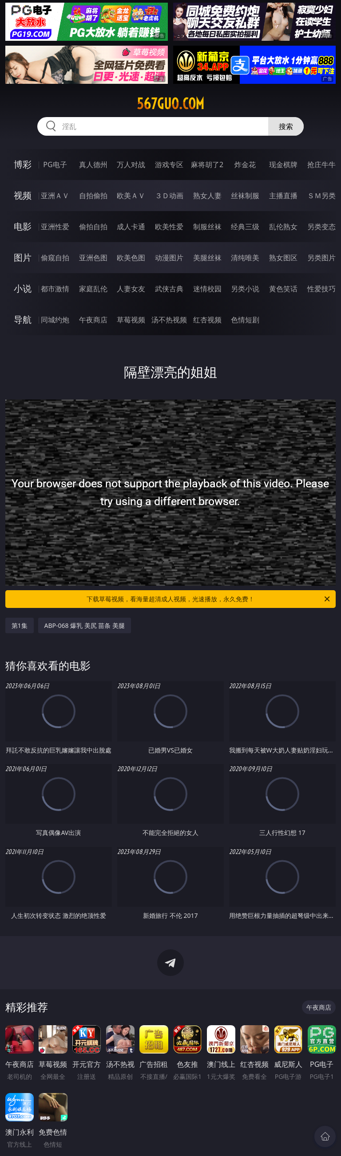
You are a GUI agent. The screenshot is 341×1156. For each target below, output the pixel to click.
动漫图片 (169, 258)
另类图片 (321, 258)
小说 (23, 288)
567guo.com (170, 104)
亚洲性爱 (55, 226)
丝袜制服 (245, 195)
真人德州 (93, 164)
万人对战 (131, 164)
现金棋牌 (283, 164)
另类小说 (245, 289)
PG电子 (55, 164)
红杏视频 (207, 320)
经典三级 (245, 226)
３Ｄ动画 (169, 195)
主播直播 (283, 195)
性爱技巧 (321, 289)
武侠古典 (169, 289)
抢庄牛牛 (321, 164)
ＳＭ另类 (321, 195)
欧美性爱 (169, 226)
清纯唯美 (245, 258)
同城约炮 (55, 320)
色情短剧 (245, 320)
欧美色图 (131, 258)
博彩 (23, 164)
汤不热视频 (169, 320)
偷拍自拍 (93, 226)
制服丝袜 (207, 226)
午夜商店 (93, 320)
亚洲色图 (93, 258)
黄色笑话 (283, 289)
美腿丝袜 (207, 258)
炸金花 (245, 164)
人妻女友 (131, 289)
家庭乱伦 (93, 289)
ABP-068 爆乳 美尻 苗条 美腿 (84, 625)
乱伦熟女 (283, 226)
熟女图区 (283, 258)
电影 (23, 226)
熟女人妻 (207, 195)
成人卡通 (131, 226)
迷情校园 (207, 289)
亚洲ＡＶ (55, 195)
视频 (23, 195)
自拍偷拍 (93, 195)
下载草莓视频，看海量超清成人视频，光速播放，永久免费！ (209, 599)
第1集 (20, 625)
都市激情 (55, 289)
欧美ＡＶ (131, 195)
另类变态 (321, 226)
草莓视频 (131, 320)
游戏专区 (169, 164)
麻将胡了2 (207, 164)
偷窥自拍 (55, 258)
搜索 (286, 126)
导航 (23, 319)
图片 (23, 257)
